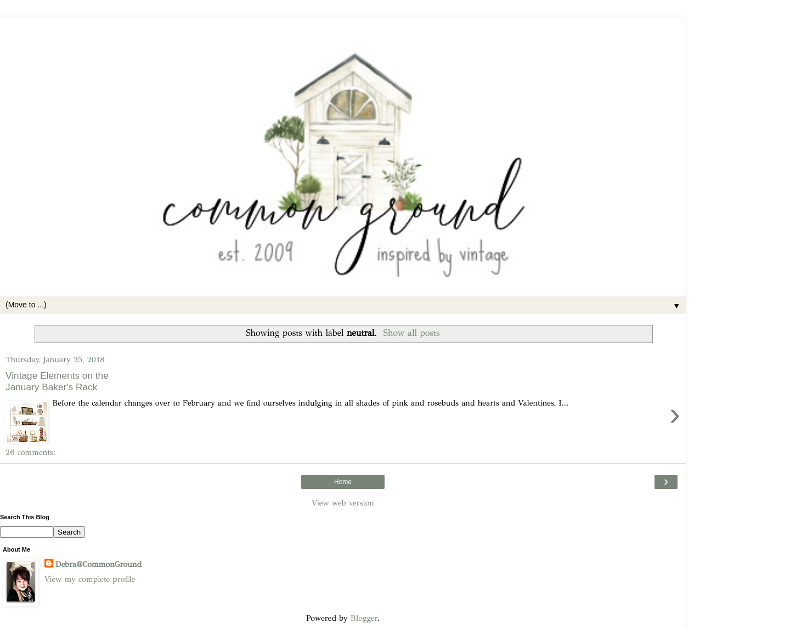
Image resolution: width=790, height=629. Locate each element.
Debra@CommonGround (98, 564)
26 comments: (30, 452)
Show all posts (411, 333)
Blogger (364, 618)
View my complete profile (89, 579)
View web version (343, 503)
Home (343, 482)
